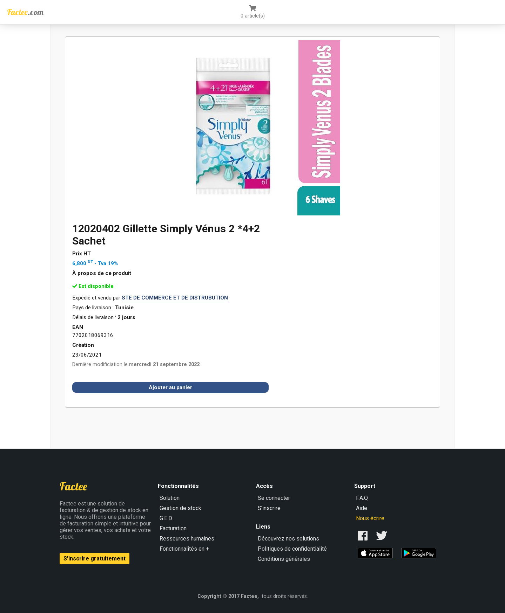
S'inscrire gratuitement (94, 558)
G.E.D (166, 518)
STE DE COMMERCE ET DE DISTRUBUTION (175, 298)
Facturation (173, 528)
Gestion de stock (180, 508)
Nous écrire (370, 518)
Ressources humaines (187, 538)
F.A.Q (362, 498)
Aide (361, 508)
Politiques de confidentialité (292, 548)
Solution (170, 498)
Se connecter (274, 498)
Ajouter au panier (170, 387)
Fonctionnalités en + (184, 548)
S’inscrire (269, 508)
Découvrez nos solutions (288, 538)
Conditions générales (284, 559)
